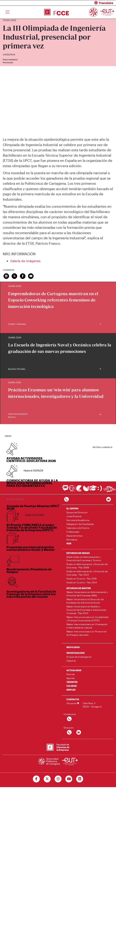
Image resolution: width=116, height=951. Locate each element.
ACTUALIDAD (73, 670)
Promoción (8, 62)
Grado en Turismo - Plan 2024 (81, 582)
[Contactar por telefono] (66, 499)
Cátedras (71, 660)
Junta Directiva (73, 516)
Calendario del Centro (77, 528)
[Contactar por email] (78, 732)
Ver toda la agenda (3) (102, 447)
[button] (88, 3)
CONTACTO (72, 699)
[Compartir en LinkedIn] (6, 276)
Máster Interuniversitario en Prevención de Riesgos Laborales (86, 633)
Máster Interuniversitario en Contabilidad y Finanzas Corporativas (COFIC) (87, 619)
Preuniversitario (10, 59)
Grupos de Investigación (79, 656)
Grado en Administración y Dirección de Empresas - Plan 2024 (87, 573)
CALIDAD (71, 685)
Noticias (70, 674)
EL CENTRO (72, 508)
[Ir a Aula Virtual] (93, 489)
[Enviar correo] (30, 276)
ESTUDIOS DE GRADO (78, 553)
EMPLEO (71, 689)
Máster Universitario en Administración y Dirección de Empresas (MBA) (87, 594)
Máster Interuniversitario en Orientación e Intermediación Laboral (86, 626)
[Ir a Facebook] (36, 779)
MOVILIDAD (73, 647)
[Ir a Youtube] (69, 779)
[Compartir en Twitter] (14, 276)
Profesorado (72, 531)
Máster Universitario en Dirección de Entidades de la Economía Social (85, 601)
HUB (68, 543)
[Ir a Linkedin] (80, 779)
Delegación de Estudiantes (80, 524)
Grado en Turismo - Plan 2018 (81, 578)
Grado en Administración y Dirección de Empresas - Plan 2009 (87, 566)
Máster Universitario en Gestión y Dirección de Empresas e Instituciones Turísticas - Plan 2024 (86, 609)
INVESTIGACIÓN (75, 653)
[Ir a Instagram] (58, 779)
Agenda (70, 678)
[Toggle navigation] (7, 12)
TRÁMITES (72, 682)
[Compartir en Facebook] (22, 276)
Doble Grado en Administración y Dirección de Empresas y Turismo (83, 559)
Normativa (71, 539)
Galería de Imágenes (25, 261)
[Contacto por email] (108, 499)
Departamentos (74, 535)
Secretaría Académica (77, 520)
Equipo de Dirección (77, 512)
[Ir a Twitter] (47, 779)
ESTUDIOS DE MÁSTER (78, 588)
